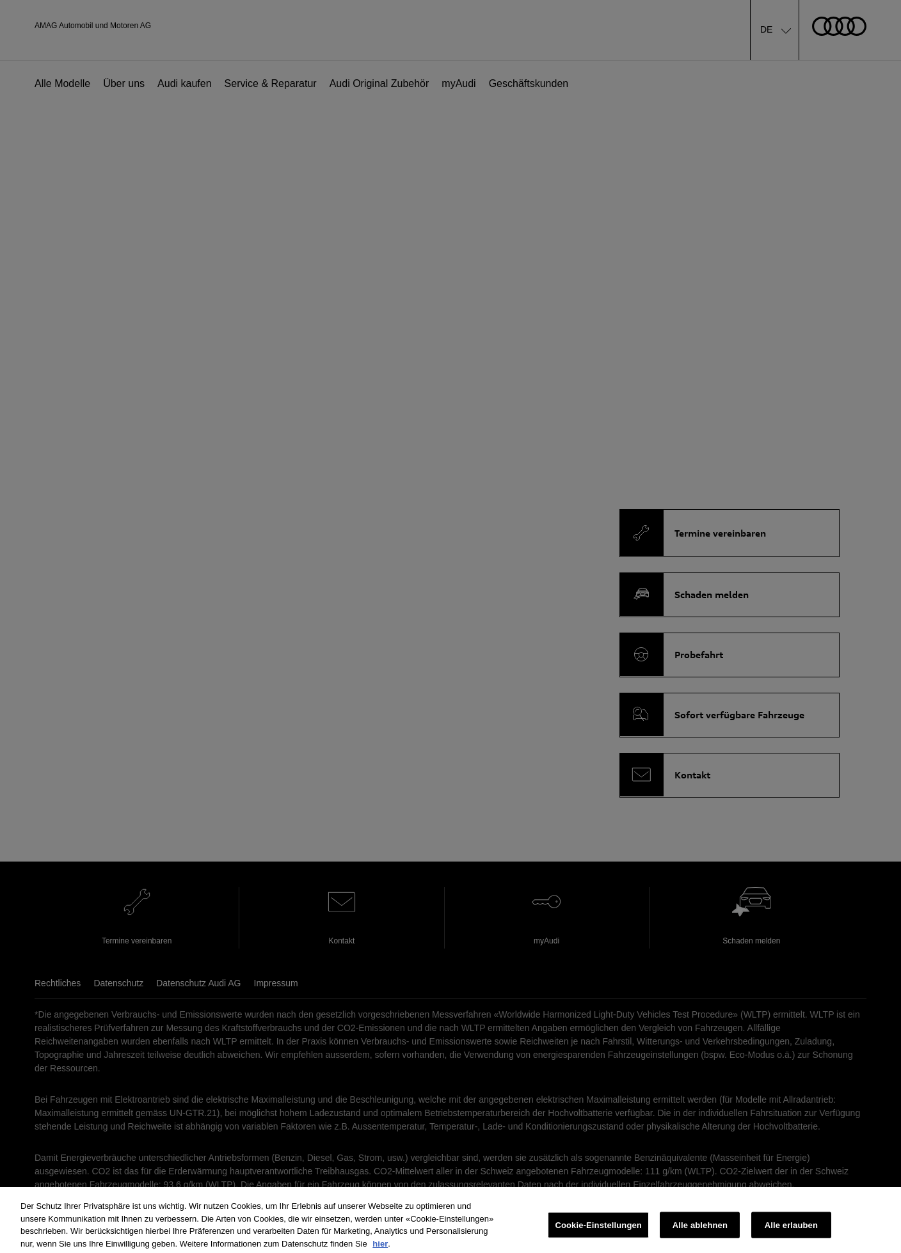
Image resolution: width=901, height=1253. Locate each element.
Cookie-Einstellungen (598, 1231)
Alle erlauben (791, 1231)
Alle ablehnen (700, 1231)
